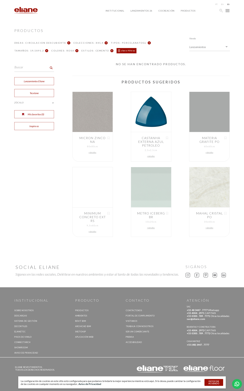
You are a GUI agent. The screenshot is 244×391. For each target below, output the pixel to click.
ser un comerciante (137, 331)
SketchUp (80, 331)
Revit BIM (80, 321)
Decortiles (21, 326)
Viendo (192, 38)
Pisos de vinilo (23, 337)
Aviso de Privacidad (26, 353)
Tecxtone (34, 93)
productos (188, 10)
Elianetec (20, 331)
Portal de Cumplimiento (140, 315)
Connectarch (22, 342)
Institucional (115, 10)
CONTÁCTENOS (134, 310)
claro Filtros (128, 50)
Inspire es (34, 126)
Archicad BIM (83, 326)
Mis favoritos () (33, 114)
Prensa (130, 337)
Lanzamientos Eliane (34, 81)
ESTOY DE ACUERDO (213, 382)
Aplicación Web (84, 337)
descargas (20, 315)
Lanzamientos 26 (141, 10)
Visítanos (131, 321)
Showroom (21, 347)
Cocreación (166, 10)
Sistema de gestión (25, 321)
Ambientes (81, 315)
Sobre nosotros (24, 310)
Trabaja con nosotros (139, 326)
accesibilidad (134, 342)
